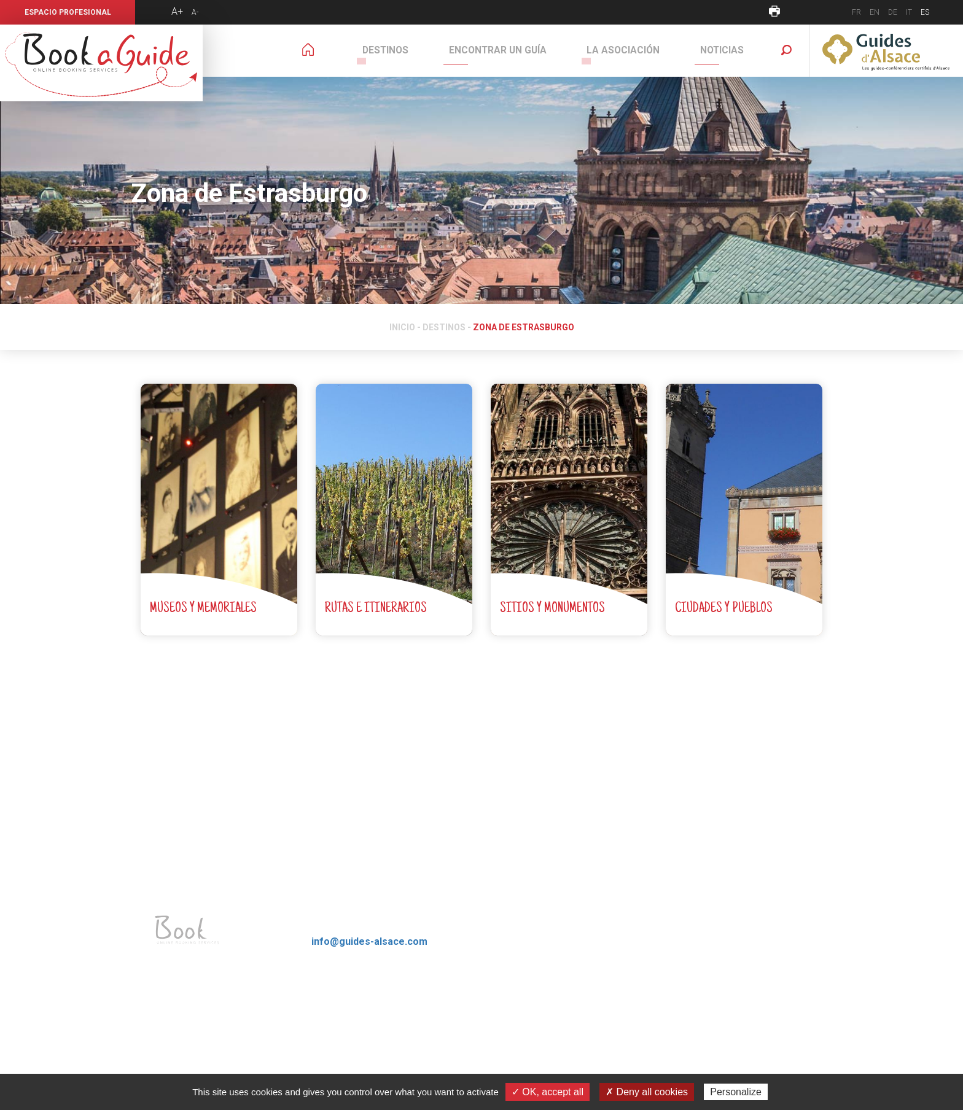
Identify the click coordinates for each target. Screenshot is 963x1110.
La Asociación (639, 50)
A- (195, 12)
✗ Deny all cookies (647, 1092)
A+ (177, 11)
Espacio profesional (68, 12)
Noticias (727, 50)
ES (925, 12)
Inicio (402, 327)
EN (874, 12)
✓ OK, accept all (547, 1092)
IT (909, 12)
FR (856, 12)
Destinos (423, 50)
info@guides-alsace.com (369, 941)
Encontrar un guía (524, 50)
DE (892, 12)
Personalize (736, 1092)
